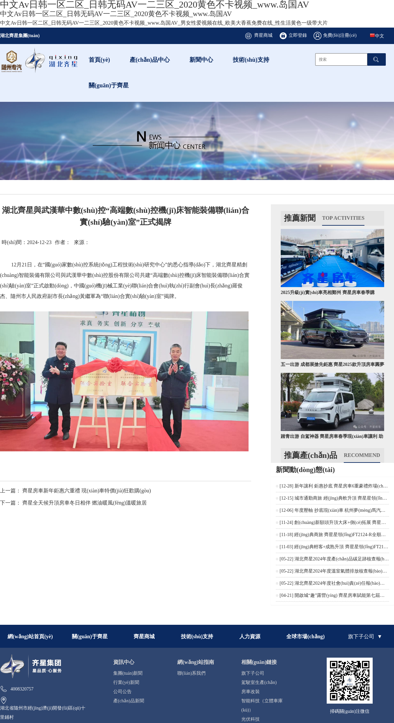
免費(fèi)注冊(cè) (340, 35)
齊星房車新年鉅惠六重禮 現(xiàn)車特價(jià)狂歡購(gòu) (86, 490)
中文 (377, 35)
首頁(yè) (99, 59)
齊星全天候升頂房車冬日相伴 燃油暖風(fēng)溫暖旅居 (84, 502)
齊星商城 (263, 35)
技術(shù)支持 (251, 59)
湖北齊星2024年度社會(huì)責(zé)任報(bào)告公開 (344, 583)
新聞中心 (201, 59)
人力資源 (249, 636)
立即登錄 (298, 35)
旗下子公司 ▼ (365, 636)
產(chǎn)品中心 (150, 59)
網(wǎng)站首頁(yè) (30, 636)
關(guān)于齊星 (109, 85)
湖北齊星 (226, 264)
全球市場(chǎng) (305, 636)
